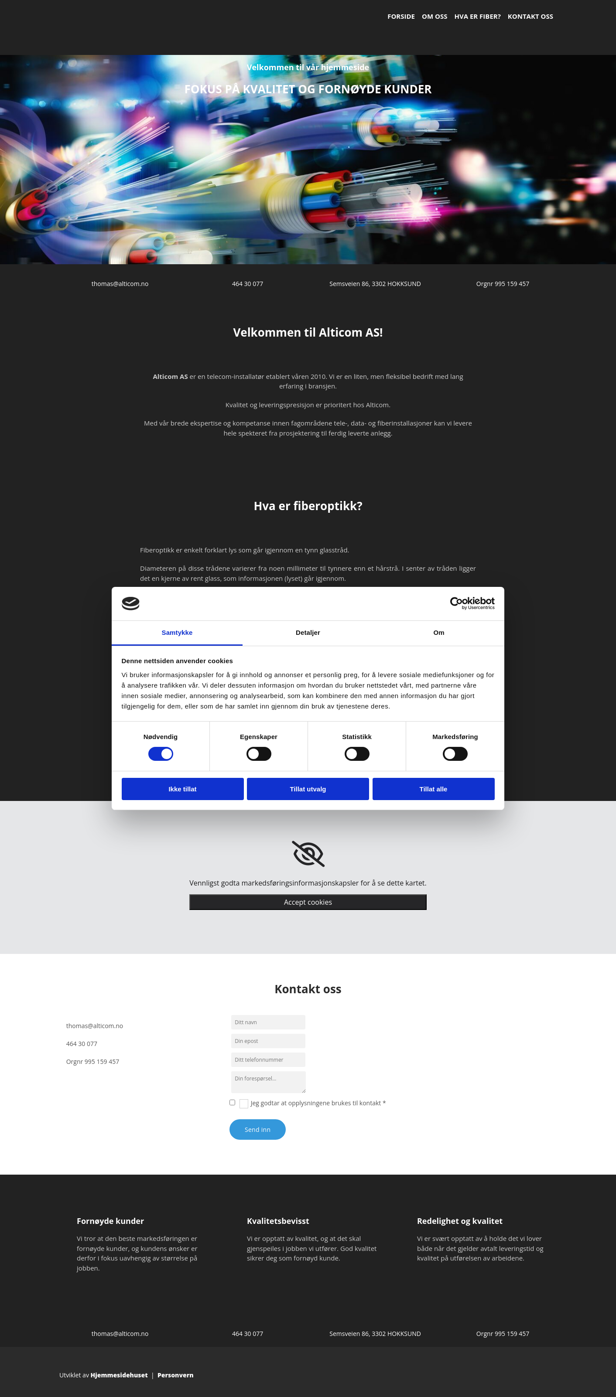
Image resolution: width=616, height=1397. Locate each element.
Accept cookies (308, 902)
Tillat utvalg (308, 789)
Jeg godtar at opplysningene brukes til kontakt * (318, 1103)
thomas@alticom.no (120, 283)
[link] (308, 854)
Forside (401, 16)
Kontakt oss (530, 16)
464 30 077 (247, 283)
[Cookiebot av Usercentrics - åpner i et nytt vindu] (456, 603)
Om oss (434, 16)
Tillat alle (434, 789)
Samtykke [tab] (177, 632)
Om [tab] (438, 632)
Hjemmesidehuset (119, 1375)
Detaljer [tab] (308, 632)
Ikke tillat (182, 789)
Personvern (175, 1375)
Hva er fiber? (477, 16)
